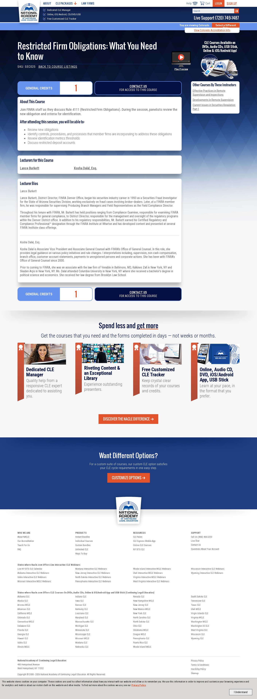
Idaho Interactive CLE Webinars (32, 577)
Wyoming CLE (197, 638)
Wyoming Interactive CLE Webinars (207, 573)
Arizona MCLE (24, 605)
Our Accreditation (26, 541)
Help (191, 3)
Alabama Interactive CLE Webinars (33, 573)
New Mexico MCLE (141, 609)
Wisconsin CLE (198, 634)
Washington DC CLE (200, 626)
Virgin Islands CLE (199, 613)
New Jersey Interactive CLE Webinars (92, 573)
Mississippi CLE (82, 634)
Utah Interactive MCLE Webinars (148, 573)
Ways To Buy (81, 553)
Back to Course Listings (57, 66)
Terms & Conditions (200, 665)
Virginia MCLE (197, 617)
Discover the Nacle (128, 419)
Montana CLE (81, 642)
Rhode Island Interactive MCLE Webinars (152, 569)
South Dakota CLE (199, 596)
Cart (205, 3)
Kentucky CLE (81, 609)
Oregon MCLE (139, 634)
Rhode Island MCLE (142, 647)
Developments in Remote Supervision (213, 100)
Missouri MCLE (82, 638)
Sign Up (232, 3)
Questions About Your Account (205, 549)
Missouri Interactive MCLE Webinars (34, 581)
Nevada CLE (138, 596)
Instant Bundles (82, 537)
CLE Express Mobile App (144, 541)
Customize (128, 477)
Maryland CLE (81, 617)
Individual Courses (84, 541)
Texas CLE (196, 605)
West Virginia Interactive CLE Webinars (151, 581)
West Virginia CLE (199, 630)
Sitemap (194, 673)
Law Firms (88, 3)
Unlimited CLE (81, 549)
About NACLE (23, 537)
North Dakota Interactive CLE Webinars (93, 577)
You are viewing (194, 25)
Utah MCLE (196, 609)
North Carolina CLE (141, 617)
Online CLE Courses (142, 545)
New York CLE (139, 613)
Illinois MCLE (23, 647)
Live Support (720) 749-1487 (216, 18)
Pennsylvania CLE (141, 638)
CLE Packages (66, 3)
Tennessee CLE (198, 600)
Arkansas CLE (24, 609)
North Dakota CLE (141, 621)
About (47, 3)
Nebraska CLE (81, 647)
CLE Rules (137, 537)
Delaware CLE (24, 626)
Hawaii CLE (23, 638)
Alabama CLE (23, 596)
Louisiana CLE (81, 613)
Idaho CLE (22, 642)
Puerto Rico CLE (140, 642)
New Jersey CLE (140, 605)
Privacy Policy (138, 685)
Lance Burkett (29, 168)
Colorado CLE (24, 617)
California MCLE (25, 613)
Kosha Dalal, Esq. (85, 168)
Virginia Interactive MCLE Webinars (149, 577)
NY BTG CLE (139, 549)
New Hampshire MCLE (143, 600)
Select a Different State (226, 26)
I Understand (240, 692)
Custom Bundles (83, 545)
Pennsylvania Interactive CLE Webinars (93, 581)
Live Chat (195, 541)
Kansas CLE (80, 605)
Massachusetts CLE (84, 621)
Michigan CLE (81, 626)
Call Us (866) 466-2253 (201, 537)
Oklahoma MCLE (140, 630)
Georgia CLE (23, 634)
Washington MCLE (199, 621)
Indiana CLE (80, 596)
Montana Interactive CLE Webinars (91, 569)
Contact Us (138, 86)
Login (218, 3)
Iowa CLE (79, 600)
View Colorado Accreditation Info (212, 30)
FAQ (19, 549)
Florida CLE (23, 630)
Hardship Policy (198, 669)
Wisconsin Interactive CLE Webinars (207, 569)
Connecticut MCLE (26, 621)
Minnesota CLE (82, 630)
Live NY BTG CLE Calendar (30, 569)
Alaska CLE (23, 600)
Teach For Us (24, 545)
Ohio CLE (137, 626)
